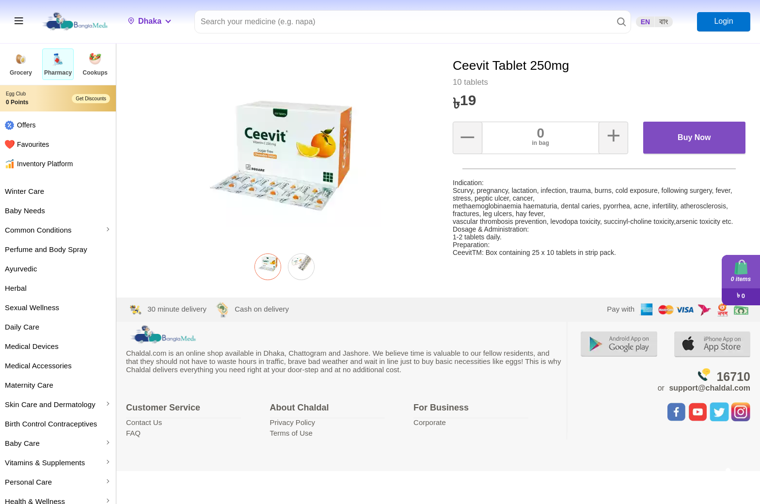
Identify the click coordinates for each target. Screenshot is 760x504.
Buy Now (694, 137)
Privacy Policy (292, 422)
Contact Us (144, 422)
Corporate (429, 422)
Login (723, 21)
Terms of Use (291, 433)
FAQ (133, 433)
